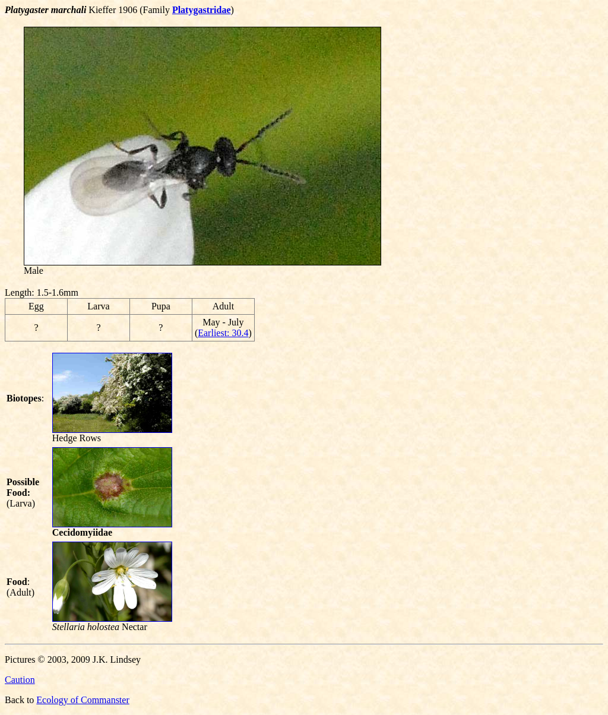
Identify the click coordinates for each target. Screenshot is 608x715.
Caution (20, 680)
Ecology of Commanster (82, 700)
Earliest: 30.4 (223, 333)
